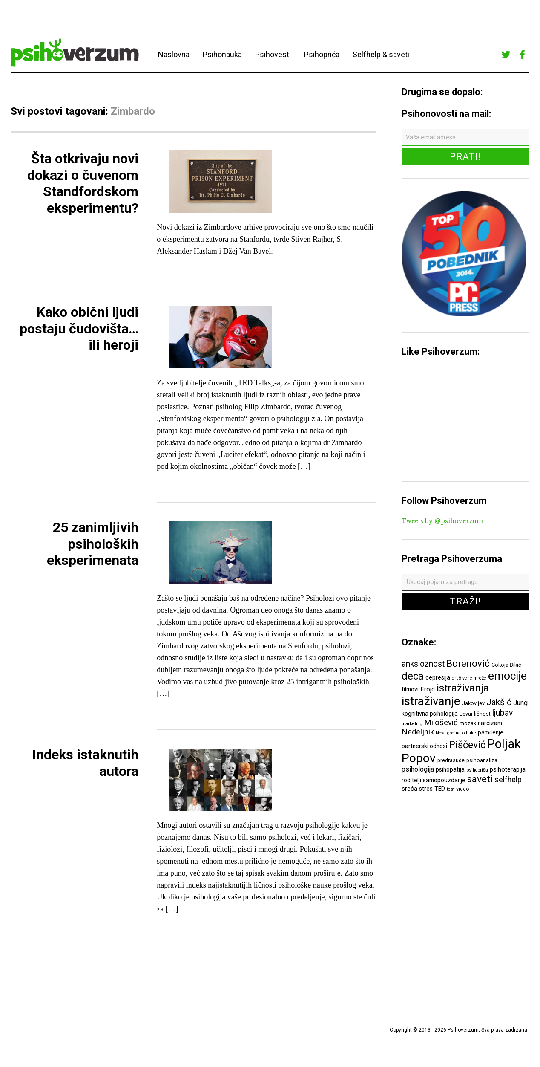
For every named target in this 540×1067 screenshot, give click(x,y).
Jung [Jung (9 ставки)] (520, 703)
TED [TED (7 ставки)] (439, 788)
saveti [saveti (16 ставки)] (480, 778)
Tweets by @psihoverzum (442, 521)
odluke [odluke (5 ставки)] (469, 733)
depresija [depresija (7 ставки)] (437, 677)
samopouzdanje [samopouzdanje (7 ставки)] (444, 780)
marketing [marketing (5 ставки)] (412, 723)
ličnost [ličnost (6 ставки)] (482, 714)
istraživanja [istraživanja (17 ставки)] (463, 688)
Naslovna (174, 54)
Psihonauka (222, 54)
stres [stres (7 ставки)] (426, 788)
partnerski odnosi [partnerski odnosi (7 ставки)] (424, 746)
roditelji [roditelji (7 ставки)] (411, 780)
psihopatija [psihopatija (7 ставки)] (450, 769)
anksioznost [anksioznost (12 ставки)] (423, 664)
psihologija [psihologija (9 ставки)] (418, 769)
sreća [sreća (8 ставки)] (409, 788)
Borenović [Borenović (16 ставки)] (468, 663)
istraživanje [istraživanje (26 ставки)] (431, 701)
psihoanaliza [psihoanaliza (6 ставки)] (481, 760)
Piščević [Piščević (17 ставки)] (467, 745)
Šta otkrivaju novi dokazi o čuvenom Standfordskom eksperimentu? (82, 183)
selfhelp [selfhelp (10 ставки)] (508, 779)
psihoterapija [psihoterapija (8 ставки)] (508, 769)
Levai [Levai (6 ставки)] (466, 714)
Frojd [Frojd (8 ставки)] (427, 689)
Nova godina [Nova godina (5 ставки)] (448, 733)
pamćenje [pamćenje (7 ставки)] (490, 732)
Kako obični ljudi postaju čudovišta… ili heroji (79, 328)
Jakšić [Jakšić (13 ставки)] (498, 702)
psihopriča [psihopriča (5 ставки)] (477, 770)
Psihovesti (273, 54)
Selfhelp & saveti (381, 54)
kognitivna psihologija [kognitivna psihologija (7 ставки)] (430, 713)
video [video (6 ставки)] (462, 789)
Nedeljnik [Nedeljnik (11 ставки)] (418, 732)
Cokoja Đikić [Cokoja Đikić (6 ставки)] (506, 665)
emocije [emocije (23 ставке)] (507, 675)
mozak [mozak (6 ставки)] (468, 723)
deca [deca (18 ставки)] (413, 676)
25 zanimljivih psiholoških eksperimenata (92, 543)
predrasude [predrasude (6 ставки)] (451, 760)
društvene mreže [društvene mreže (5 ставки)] (469, 678)
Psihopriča (321, 54)
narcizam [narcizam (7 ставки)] (490, 723)
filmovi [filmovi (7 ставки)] (410, 689)
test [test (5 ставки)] (450, 789)
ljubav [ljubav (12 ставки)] (502, 713)
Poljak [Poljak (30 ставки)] (504, 744)
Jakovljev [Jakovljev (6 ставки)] (473, 703)
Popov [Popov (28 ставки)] (419, 758)
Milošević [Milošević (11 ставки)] (441, 722)
